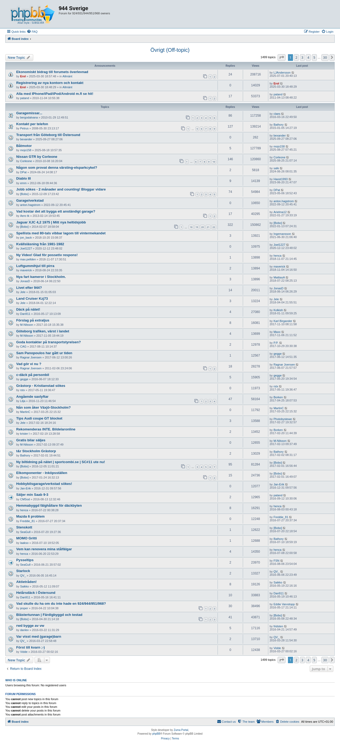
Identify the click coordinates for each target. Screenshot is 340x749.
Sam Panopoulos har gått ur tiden (44, 353)
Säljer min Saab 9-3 (32, 495)
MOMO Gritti (26, 538)
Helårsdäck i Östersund (35, 593)
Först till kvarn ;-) (30, 647)
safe (276, 168)
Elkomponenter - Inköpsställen (41, 473)
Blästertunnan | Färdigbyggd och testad (49, 615)
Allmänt (67, 76)
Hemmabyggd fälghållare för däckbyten (49, 505)
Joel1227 (26, 248)
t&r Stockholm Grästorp (36, 451)
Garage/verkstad (30, 200)
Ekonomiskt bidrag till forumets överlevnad (52, 72)
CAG (23, 346)
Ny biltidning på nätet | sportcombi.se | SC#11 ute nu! (60, 462)
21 (208, 227)
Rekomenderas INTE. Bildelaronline (45, 429)
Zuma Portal (181, 730)
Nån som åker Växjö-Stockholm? (43, 407)
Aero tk (24, 215)
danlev (24, 630)
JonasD (25, 281)
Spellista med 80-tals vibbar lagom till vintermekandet (60, 233)
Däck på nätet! (28, 309)
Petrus (24, 128)
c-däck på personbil (32, 375)
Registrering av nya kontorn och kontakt (49, 83)
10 (213, 161)
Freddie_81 (27, 521)
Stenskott (24, 527)
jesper (24, 608)
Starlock (23, 571)
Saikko (24, 586)
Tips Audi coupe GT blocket (39, 418)
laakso (24, 542)
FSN (276, 560)
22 (213, 227)
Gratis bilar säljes (30, 440)
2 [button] (296, 57)
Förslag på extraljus (32, 320)
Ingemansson (282, 233)
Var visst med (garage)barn (38, 636)
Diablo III (23, 178)
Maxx (277, 331)
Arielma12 (280, 212)
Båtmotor (24, 146)
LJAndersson (282, 72)
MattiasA (279, 277)
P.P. (276, 342)
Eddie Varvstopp (284, 604)
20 (202, 227)
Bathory (279, 124)
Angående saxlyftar (32, 397)
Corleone (26, 161)
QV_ (23, 575)
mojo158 (25, 150)
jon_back (26, 237)
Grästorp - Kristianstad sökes (40, 386)
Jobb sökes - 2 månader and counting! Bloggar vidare (61, 189)
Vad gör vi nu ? (28, 364)
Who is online (16, 680)
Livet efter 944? (29, 288)
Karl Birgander (283, 321)
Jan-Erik (25, 488)
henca (278, 255)
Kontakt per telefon (32, 124)
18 (191, 227)
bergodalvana (29, 117)
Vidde (24, 651)
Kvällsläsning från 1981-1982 (40, 244)
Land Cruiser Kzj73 (32, 299)
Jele (23, 292)
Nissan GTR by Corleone (36, 157)
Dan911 (25, 313)
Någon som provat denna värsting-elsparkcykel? (56, 168)
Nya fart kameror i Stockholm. (41, 277)
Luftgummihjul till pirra (35, 266)
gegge (278, 353)
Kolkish (278, 310)
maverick (26, 270)
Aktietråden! (26, 582)
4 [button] (308, 57)
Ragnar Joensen (31, 357)
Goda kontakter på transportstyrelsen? (48, 342)
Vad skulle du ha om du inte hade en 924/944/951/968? (61, 604)
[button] (282, 57)
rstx (22, 390)
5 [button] (314, 57)
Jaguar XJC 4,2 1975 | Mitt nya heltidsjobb (51, 222)
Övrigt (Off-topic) (169, 50)
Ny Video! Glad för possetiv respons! (47, 255)
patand (24, 98)
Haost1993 (281, 179)
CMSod (25, 499)
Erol (23, 76)
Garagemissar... (29, 113)
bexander (26, 139)
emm (23, 183)
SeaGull (25, 532)
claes (277, 113)
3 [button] (302, 57)
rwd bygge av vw (30, 626)
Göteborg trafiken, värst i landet (42, 331)
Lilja (23, 401)
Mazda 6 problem (30, 516)
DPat (23, 172)
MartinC (25, 411)
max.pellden (28, 259)
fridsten (278, 626)
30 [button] (325, 57)
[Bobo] (24, 194)
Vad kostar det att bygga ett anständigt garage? (55, 211)
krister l (24, 433)
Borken (278, 397)
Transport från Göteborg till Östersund (48, 135)
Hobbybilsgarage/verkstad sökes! (44, 484)
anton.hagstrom (30, 204)
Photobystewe (283, 419)
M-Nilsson (26, 324)
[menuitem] (32, 31)
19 (197, 227)
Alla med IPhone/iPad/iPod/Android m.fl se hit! (54, 94)
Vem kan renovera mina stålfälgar (44, 549)
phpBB (156, 733)
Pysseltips (24, 560)
